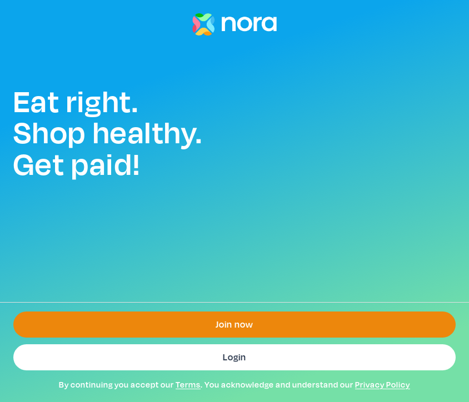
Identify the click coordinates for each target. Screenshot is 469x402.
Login (234, 357)
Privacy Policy (382, 384)
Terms (188, 384)
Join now (234, 324)
